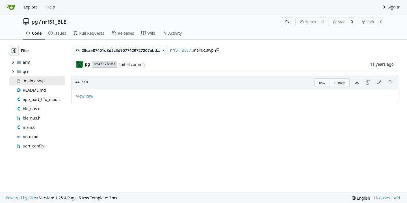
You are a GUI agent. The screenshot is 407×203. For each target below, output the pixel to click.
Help (50, 7)
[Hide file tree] (14, 51)
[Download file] (356, 82)
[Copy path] (217, 50)
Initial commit (132, 64)
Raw (322, 83)
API (397, 197)
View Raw (84, 96)
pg (35, 22)
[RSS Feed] (287, 21)
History (339, 83)
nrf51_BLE (54, 22)
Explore (31, 7)
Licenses (382, 197)
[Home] (11, 7)
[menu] (361, 198)
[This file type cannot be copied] (368, 82)
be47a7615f (105, 64)
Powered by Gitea (22, 197)
